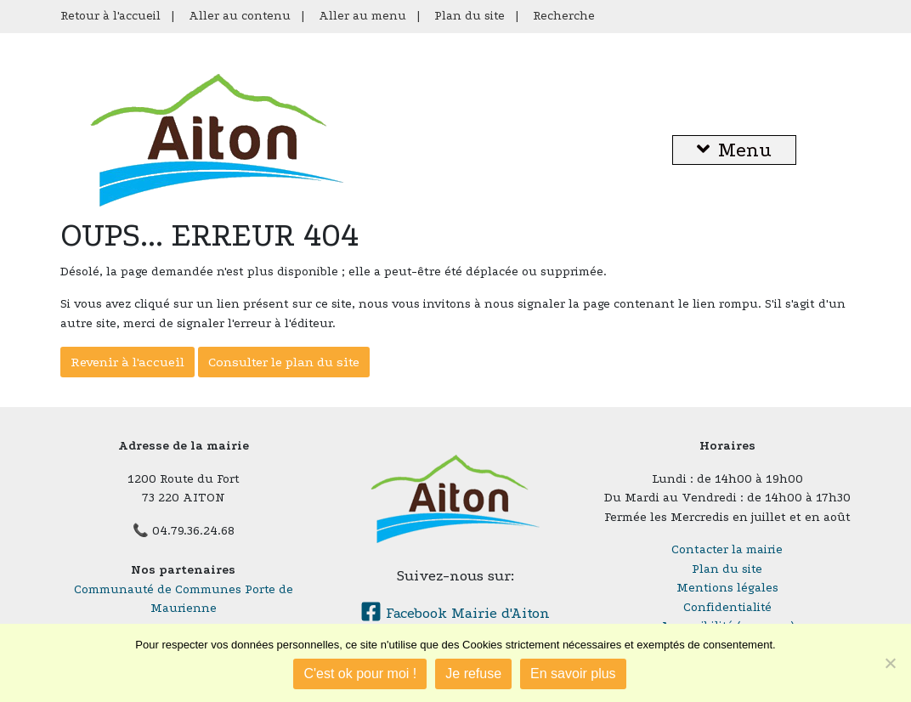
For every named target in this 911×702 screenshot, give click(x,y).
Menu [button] (734, 150)
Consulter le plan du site (283, 362)
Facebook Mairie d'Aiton (455, 613)
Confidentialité (727, 607)
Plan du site (469, 15)
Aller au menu (362, 15)
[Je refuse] (889, 662)
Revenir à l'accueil (127, 362)
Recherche (564, 15)
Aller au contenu (240, 15)
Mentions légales (727, 587)
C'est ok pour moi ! (359, 673)
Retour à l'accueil (110, 15)
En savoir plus (573, 673)
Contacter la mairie (727, 549)
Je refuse (473, 673)
